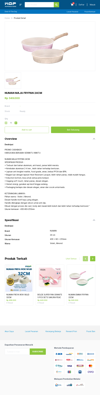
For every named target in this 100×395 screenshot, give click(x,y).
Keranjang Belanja (53, 331)
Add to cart (27, 130)
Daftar (81, 5)
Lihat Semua (71, 259)
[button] (50, 138)
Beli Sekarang (73, 130)
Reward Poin (71, 331)
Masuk (92, 5)
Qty (6, 119)
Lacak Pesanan (72, 12)
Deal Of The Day (11, 12)
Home (7, 18)
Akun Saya (9, 331)
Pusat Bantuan (90, 12)
